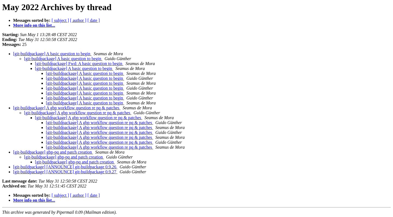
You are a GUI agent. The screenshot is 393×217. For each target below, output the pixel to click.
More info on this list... (34, 25)
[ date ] (93, 20)
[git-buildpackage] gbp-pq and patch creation (53, 152)
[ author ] (78, 20)
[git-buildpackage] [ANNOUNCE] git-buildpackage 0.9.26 (65, 167)
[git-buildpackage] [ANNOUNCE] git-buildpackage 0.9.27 (65, 171)
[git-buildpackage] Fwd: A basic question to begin (79, 63)
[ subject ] (60, 20)
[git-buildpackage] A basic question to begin (52, 53)
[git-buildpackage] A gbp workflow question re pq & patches (66, 107)
